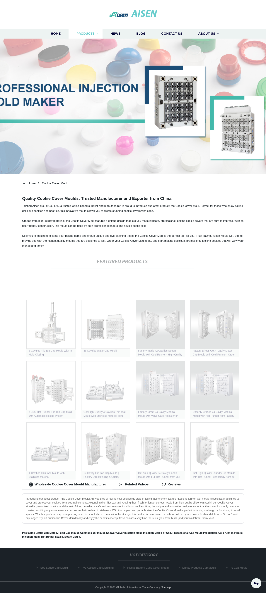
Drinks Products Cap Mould (201, 567)
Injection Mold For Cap (157, 532)
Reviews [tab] (171, 484)
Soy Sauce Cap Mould (55, 567)
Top (256, 583)
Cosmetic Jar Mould (92, 532)
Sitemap (166, 587)
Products (85, 33)
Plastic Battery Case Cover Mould (149, 567)
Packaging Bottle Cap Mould (39, 532)
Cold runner (225, 532)
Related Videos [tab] (134, 484)
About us (206, 33)
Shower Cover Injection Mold (124, 532)
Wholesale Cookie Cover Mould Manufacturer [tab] (67, 484)
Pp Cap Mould (240, 567)
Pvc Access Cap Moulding (99, 567)
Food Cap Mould (69, 532)
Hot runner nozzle (52, 536)
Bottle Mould (72, 536)
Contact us (171, 33)
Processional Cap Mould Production (195, 532)
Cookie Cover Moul (54, 183)
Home (56, 33)
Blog (140, 33)
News (115, 33)
